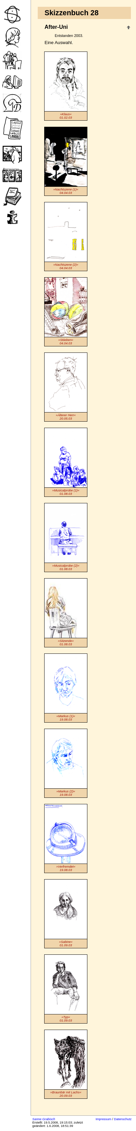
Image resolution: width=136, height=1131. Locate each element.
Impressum (103, 1119)
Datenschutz (123, 1119)
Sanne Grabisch (43, 1119)
